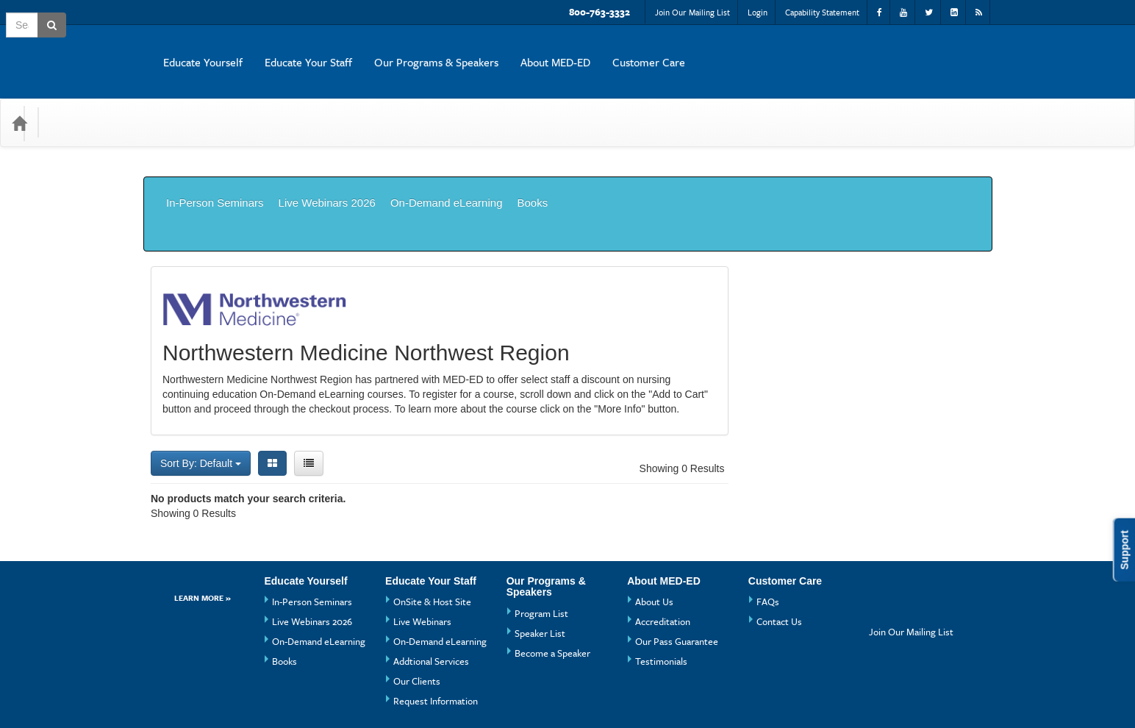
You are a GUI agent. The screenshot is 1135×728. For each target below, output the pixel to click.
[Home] (19, 100)
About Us (654, 535)
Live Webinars (422, 555)
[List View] (308, 397)
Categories (82, 100)
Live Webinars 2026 (327, 169)
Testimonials (661, 595)
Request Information (435, 634)
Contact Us (779, 555)
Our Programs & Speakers (730, 51)
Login (757, 12)
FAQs (767, 535)
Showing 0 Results (682, 402)
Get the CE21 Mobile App (285, 695)
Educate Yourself (497, 51)
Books (532, 169)
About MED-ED (849, 51)
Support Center (178, 695)
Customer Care (942, 51)
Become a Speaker (552, 586)
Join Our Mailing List (692, 12)
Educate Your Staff (602, 51)
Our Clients (416, 614)
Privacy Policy (390, 695)
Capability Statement (822, 12)
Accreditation (662, 555)
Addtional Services (431, 595)
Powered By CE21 (186, 709)
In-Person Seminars (215, 169)
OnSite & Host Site (432, 535)
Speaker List (540, 567)
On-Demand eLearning (446, 169)
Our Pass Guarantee (676, 575)
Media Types (161, 100)
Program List (541, 547)
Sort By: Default (200, 397)
